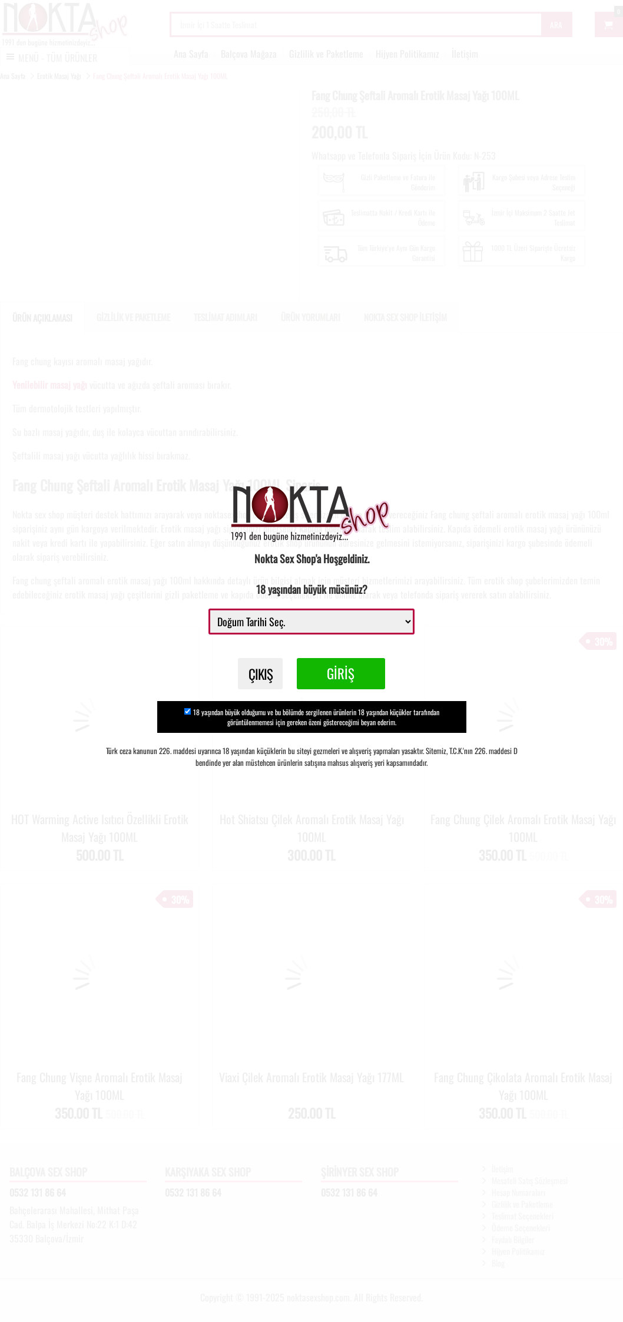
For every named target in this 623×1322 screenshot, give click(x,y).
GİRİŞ (343, 675)
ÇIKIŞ (260, 675)
